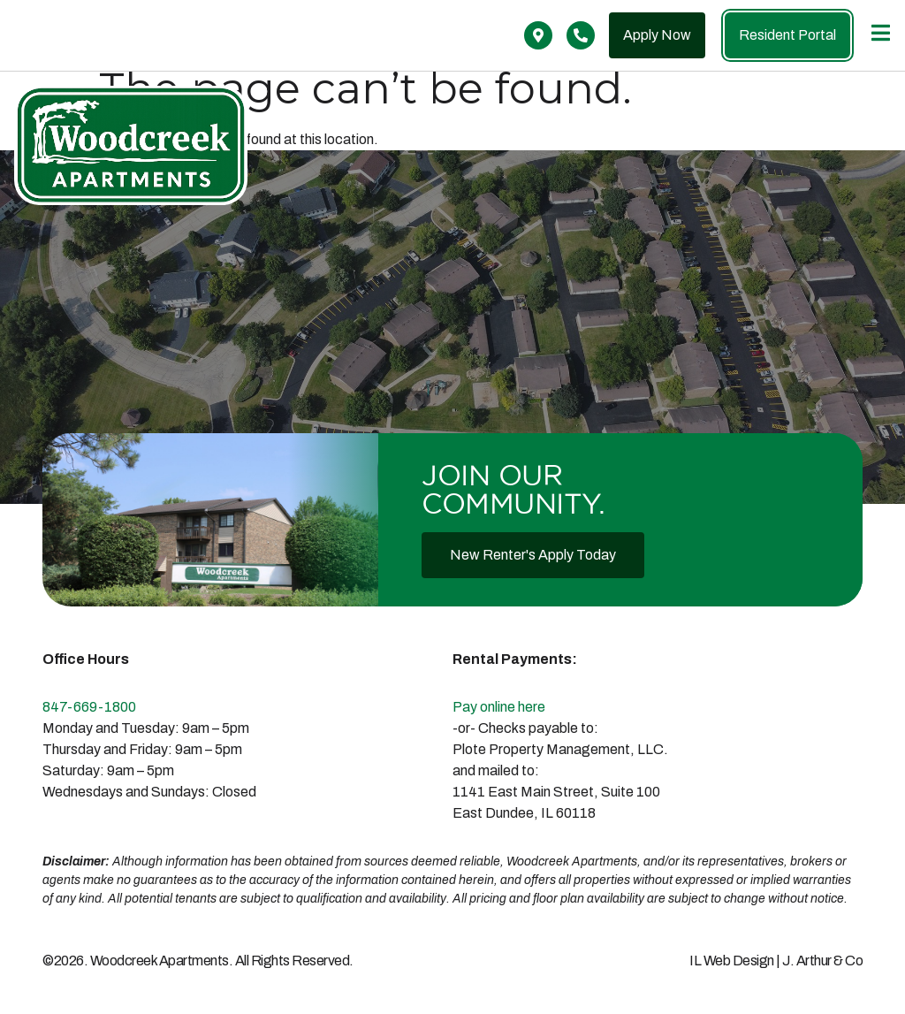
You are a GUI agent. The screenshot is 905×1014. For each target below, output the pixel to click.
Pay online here (498, 706)
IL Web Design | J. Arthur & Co (776, 960)
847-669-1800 (89, 706)
